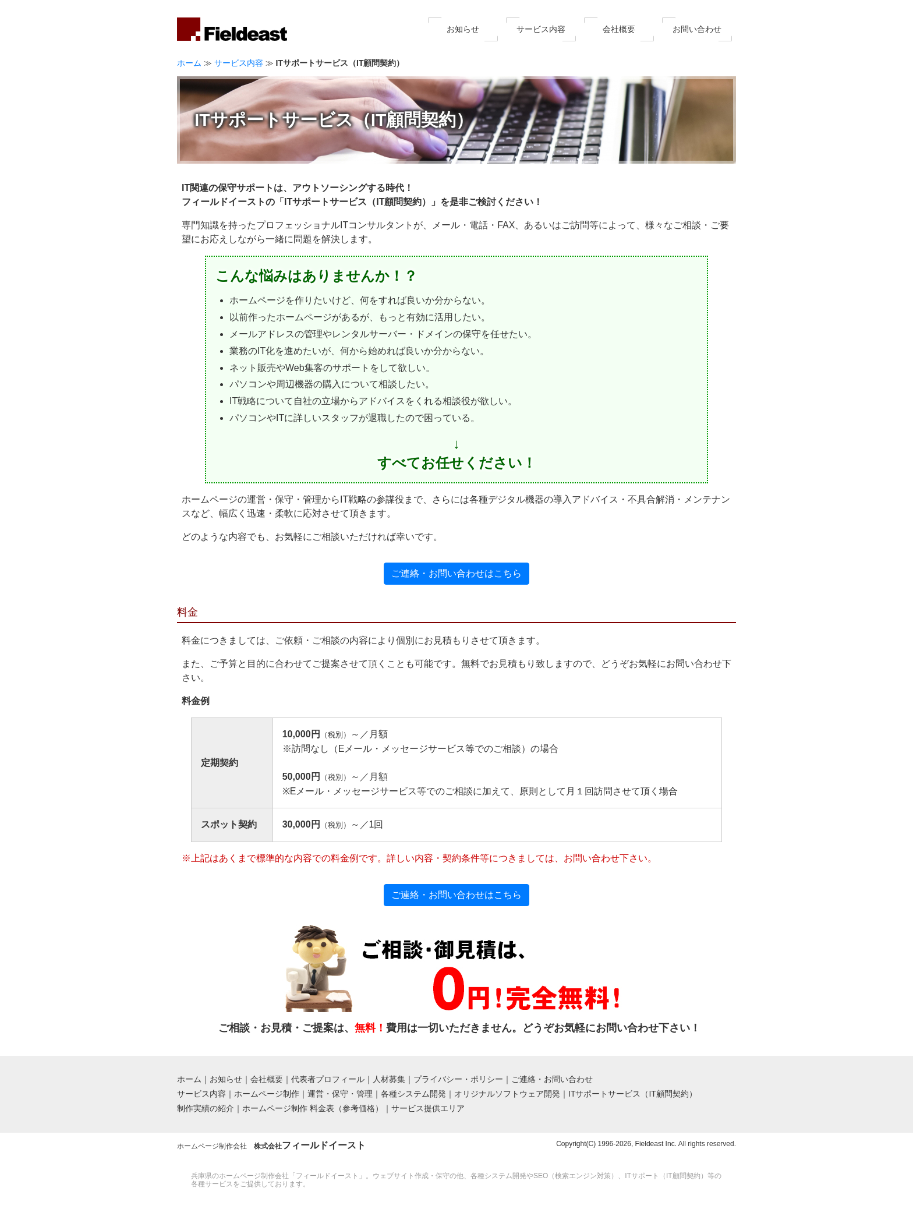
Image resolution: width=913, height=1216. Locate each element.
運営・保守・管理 (340, 1093)
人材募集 (389, 1079)
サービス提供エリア (428, 1108)
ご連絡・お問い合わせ (552, 1079)
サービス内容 (540, 29)
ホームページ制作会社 (271, 1146)
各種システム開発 (413, 1093)
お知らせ (463, 29)
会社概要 (619, 29)
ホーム (189, 63)
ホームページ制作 (266, 1093)
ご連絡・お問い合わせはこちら (456, 573)
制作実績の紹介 (205, 1108)
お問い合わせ (697, 29)
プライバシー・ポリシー (458, 1079)
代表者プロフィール (328, 1079)
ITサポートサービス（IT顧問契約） (632, 1093)
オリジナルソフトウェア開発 (507, 1093)
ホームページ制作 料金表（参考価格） (312, 1108)
